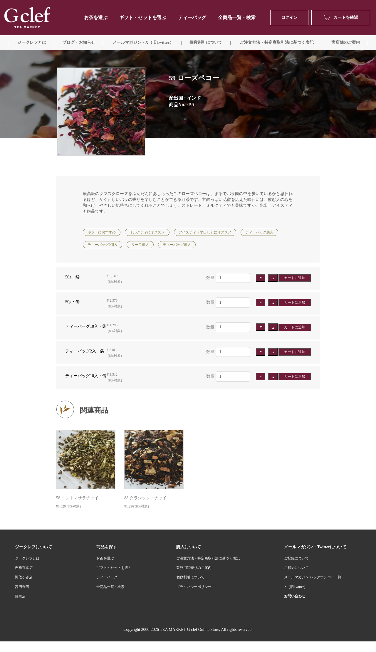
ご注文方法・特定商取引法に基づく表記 (208, 558)
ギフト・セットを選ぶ (142, 17)
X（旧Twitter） (295, 587)
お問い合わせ (294, 596)
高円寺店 (22, 587)
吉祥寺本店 (24, 568)
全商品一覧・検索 (237, 17)
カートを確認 (341, 17)
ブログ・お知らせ (78, 42)
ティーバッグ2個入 (103, 245)
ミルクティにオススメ (147, 232)
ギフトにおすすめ (102, 232)
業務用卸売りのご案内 (194, 568)
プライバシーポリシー (194, 587)
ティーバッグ (192, 17)
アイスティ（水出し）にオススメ (205, 232)
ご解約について (296, 568)
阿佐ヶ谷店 (24, 577)
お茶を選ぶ (105, 558)
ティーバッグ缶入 (177, 245)
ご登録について (296, 558)
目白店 (20, 596)
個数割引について (205, 42)
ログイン (289, 17)
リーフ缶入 (140, 245)
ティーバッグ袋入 (259, 232)
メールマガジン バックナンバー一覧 (312, 577)
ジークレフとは (27, 558)
